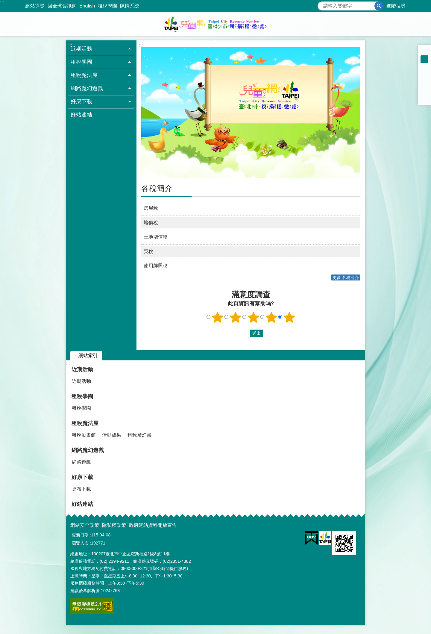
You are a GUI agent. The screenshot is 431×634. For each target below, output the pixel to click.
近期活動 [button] (81, 49)
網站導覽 (35, 5)
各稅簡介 (156, 188)
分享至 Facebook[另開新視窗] (424, 75)
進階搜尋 (396, 5)
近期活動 (82, 369)
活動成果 (111, 435)
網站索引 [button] (88, 355)
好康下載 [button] (81, 101)
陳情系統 (129, 5)
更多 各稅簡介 (346, 277)
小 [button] (424, 51)
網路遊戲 (81, 462)
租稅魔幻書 (139, 435)
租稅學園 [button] (81, 62)
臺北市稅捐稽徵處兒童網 (215, 24)
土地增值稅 (156, 236)
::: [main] (141, 45)
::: (2, 2)
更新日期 (80, 535)
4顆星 (271, 317)
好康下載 (82, 477)
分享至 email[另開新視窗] (424, 98)
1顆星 (217, 317)
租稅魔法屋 (85, 423)
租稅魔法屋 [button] (84, 75)
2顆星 (235, 317)
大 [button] (424, 67)
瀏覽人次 (80, 543)
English (87, 5)
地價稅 (151, 222)
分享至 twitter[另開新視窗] (424, 83)
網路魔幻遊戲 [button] (87, 88)
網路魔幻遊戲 (88, 450)
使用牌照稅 (156, 265)
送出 (244, 333)
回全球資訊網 (62, 5)
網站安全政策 (84, 525)
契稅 (148, 251)
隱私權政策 (114, 525)
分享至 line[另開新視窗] (424, 90)
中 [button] (424, 59)
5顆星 (289, 317)
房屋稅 (151, 208)
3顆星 (253, 317)
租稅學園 (107, 5)
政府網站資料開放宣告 (153, 525)
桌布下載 (81, 489)
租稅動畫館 (84, 435)
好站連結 (81, 115)
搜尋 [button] (378, 5)
